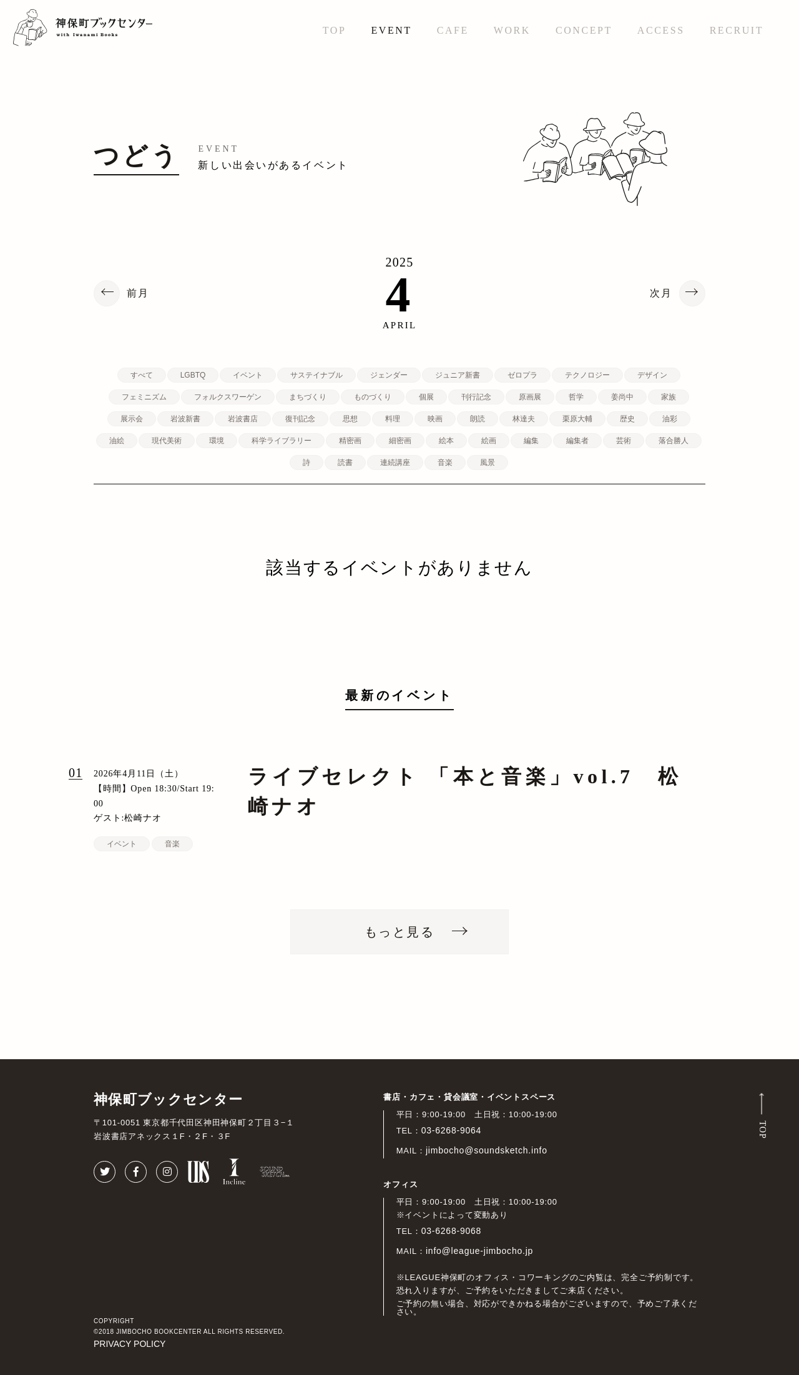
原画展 (530, 397)
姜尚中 (622, 397)
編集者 (577, 440)
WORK (512, 30)
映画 (435, 418)
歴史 (627, 418)
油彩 (669, 418)
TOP (334, 30)
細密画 (400, 440)
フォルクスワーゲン (228, 397)
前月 (138, 293)
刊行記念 (476, 397)
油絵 (116, 440)
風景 (487, 462)
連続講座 (395, 462)
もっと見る (399, 932)
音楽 (445, 462)
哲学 (576, 397)
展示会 (131, 418)
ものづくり (372, 397)
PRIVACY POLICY (129, 1344)
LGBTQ (193, 375)
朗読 (477, 418)
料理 (392, 418)
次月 (661, 293)
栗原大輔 (577, 418)
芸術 (623, 440)
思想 (350, 418)
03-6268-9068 (451, 1231)
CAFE (453, 30)
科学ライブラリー (281, 440)
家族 (668, 397)
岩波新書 (185, 418)
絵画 (488, 440)
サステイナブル (316, 375)
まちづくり (307, 397)
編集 (531, 440)
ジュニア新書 (457, 375)
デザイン (652, 375)
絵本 (446, 440)
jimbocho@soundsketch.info (486, 1150)
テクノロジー (587, 375)
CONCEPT (584, 30)
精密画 (350, 440)
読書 (345, 462)
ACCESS (661, 30)
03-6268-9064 (451, 1130)
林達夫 (523, 418)
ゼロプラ (522, 375)
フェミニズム (144, 397)
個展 (426, 397)
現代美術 (167, 440)
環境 (216, 440)
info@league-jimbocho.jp (479, 1251)
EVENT (391, 30)
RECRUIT (736, 30)
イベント (248, 375)
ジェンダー (389, 375)
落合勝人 (674, 440)
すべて (141, 375)
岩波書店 (243, 418)
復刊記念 (300, 418)
